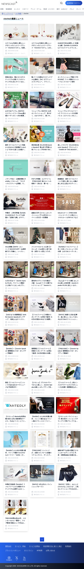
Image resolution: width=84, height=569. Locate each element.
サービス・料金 (20, 546)
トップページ (7, 13)
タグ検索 (18, 13)
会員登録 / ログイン (73, 3)
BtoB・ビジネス (49, 9)
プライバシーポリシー (13, 550)
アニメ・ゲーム (36, 9)
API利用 (39, 550)
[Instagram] (9, 558)
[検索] (61, 3)
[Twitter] (17, 558)
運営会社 (8, 546)
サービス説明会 (34, 546)
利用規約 (68, 546)
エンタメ (17, 9)
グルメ (72, 9)
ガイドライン (28, 550)
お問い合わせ (50, 550)
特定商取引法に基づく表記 (52, 546)
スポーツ (25, 9)
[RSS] (24, 558)
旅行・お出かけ (62, 9)
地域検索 (9, 9)
